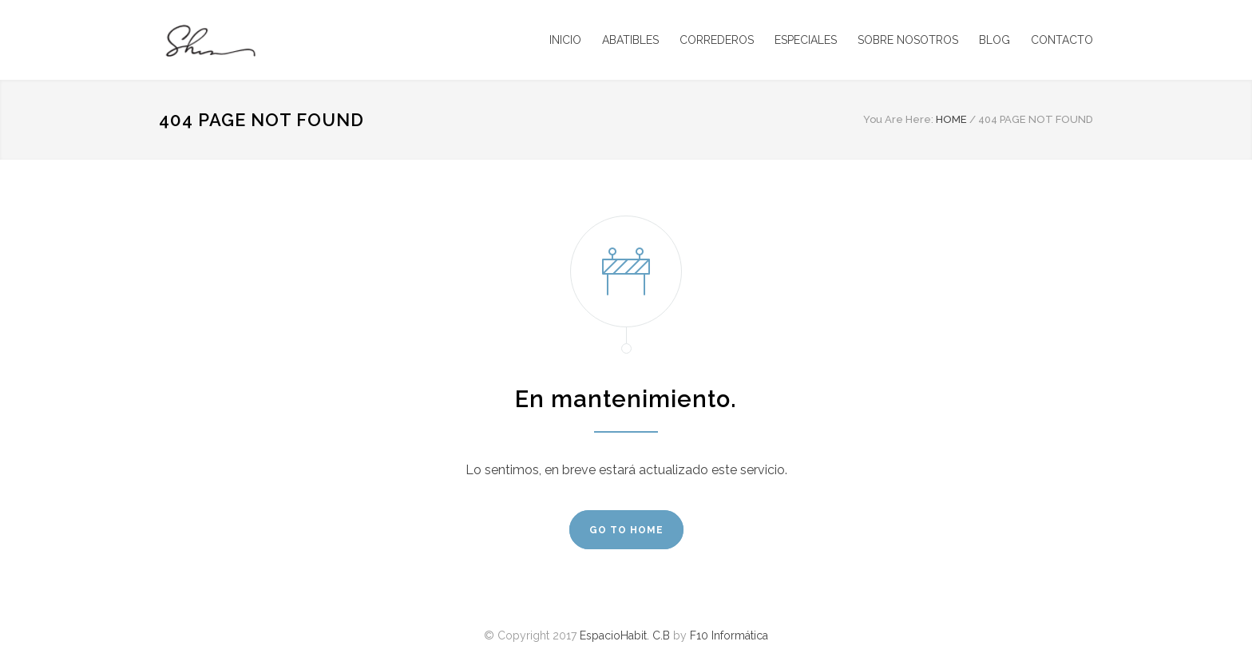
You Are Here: (898, 119)
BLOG (994, 40)
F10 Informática (729, 635)
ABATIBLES (630, 40)
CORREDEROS (716, 40)
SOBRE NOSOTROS (908, 40)
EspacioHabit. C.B (625, 635)
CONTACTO (1062, 40)
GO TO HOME (626, 530)
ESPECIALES (806, 40)
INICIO (565, 40)
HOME (951, 119)
